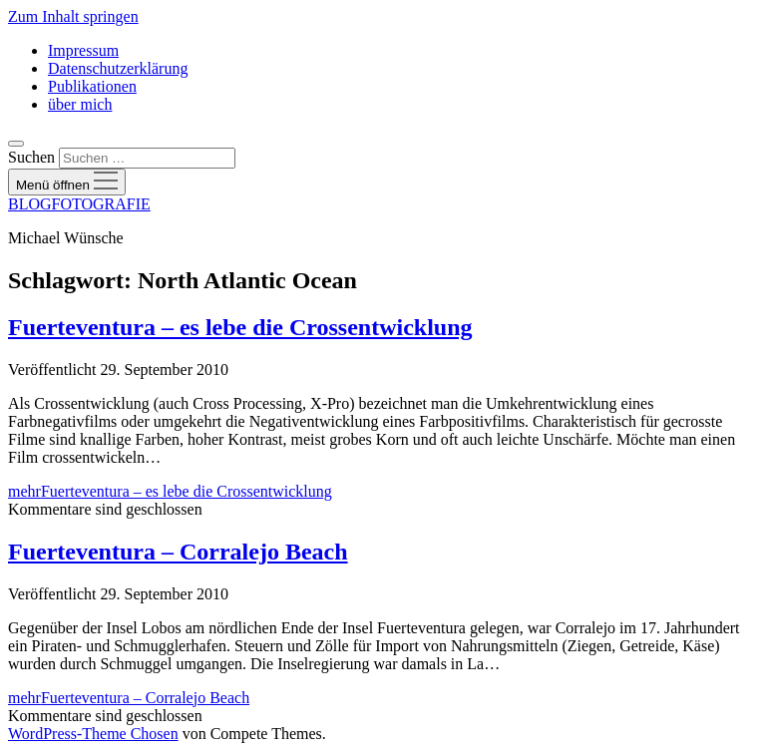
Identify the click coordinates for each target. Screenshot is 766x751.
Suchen (31, 157)
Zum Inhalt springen (73, 16)
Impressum (83, 50)
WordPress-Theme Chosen (93, 733)
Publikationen (92, 86)
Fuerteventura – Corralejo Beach (178, 551)
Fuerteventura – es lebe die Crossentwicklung (240, 327)
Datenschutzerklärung (118, 68)
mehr (170, 491)
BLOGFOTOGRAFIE (79, 203)
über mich (80, 104)
